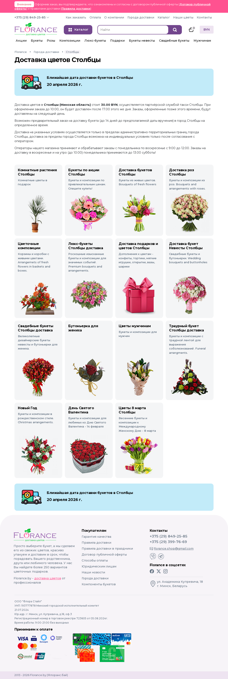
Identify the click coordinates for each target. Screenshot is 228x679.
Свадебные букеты (174, 40)
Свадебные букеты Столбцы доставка (35, 328)
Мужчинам (202, 40)
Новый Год (27, 408)
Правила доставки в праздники (107, 548)
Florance (20, 52)
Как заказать (76, 17)
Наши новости (93, 572)
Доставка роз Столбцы (181, 172)
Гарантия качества (96, 537)
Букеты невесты (142, 40)
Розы (51, 40)
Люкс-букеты (95, 40)
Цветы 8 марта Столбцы (132, 410)
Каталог (164, 17)
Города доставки (140, 17)
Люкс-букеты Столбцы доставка (85, 246)
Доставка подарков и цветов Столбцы (138, 246)
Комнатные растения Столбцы (37, 172)
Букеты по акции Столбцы (83, 172)
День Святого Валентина (81, 410)
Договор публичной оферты (104, 554)
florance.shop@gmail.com (172, 548)
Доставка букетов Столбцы (135, 172)
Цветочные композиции (29, 246)
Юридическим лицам (99, 566)
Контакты (204, 17)
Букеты (37, 40)
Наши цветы (183, 17)
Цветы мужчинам (135, 326)
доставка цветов (47, 578)
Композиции (69, 40)
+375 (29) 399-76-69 (168, 542)
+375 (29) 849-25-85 (30, 17)
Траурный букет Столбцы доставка (186, 328)
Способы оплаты (95, 560)
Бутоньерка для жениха (83, 328)
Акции (21, 40)
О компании (114, 17)
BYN (207, 29)
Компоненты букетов (99, 584)
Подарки (117, 40)
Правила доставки (76, 8)
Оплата (95, 17)
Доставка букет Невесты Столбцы (186, 246)
